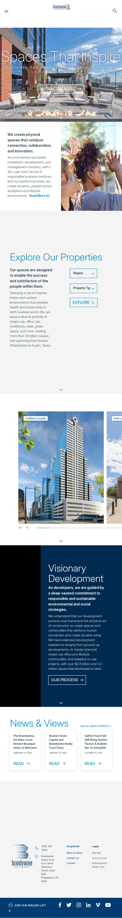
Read (18, 763)
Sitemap (96, 852)
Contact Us (73, 858)
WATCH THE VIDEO (57, 89)
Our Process (64, 680)
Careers (71, 863)
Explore (81, 302)
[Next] (24, 527)
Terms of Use (99, 858)
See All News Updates (94, 726)
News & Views (74, 852)
